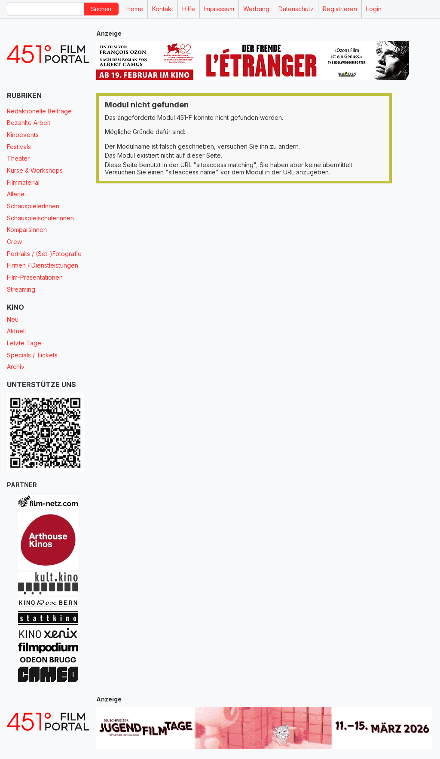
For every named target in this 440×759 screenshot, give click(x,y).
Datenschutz (296, 8)
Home (134, 8)
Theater (18, 158)
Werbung (256, 8)
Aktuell (16, 331)
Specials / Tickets (32, 355)
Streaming (21, 289)
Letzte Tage (24, 343)
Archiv (15, 366)
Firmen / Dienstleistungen (42, 265)
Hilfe (188, 8)
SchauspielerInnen (33, 206)
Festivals (19, 146)
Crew (14, 241)
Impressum (219, 8)
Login (374, 8)
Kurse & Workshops (35, 170)
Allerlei (16, 194)
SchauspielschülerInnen (40, 218)
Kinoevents (23, 134)
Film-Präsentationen (35, 277)
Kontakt (162, 8)
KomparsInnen (27, 229)
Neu (12, 319)
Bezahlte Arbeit (28, 122)
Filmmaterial (23, 182)
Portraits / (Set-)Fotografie (44, 253)
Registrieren (340, 8)
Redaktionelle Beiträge (39, 111)
